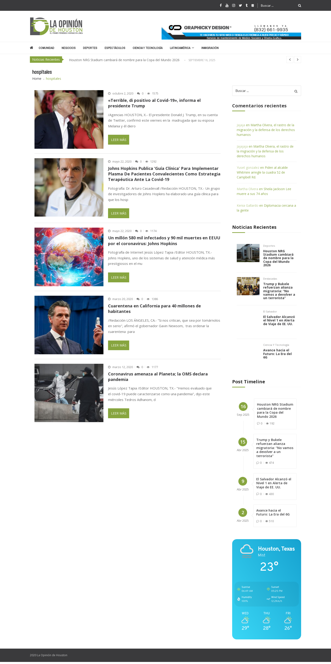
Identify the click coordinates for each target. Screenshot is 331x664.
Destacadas (270, 284)
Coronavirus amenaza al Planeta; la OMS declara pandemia (158, 376)
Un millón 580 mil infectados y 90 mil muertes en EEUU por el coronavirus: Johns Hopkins (164, 240)
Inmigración (210, 48)
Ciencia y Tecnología (148, 48)
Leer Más (118, 139)
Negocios (69, 48)
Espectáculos (115, 48)
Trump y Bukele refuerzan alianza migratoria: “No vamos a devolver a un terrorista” (279, 297)
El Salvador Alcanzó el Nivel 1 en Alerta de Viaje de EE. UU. (279, 327)
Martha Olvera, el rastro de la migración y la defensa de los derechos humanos (266, 130)
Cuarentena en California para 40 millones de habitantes (154, 308)
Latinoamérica (180, 48)
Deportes (90, 48)
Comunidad (46, 48)
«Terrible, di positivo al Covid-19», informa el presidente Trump (154, 103)
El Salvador (270, 318)
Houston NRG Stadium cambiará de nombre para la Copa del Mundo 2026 (124, 60)
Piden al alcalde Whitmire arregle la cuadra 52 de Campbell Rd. (262, 172)
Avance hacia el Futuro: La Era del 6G (277, 361)
